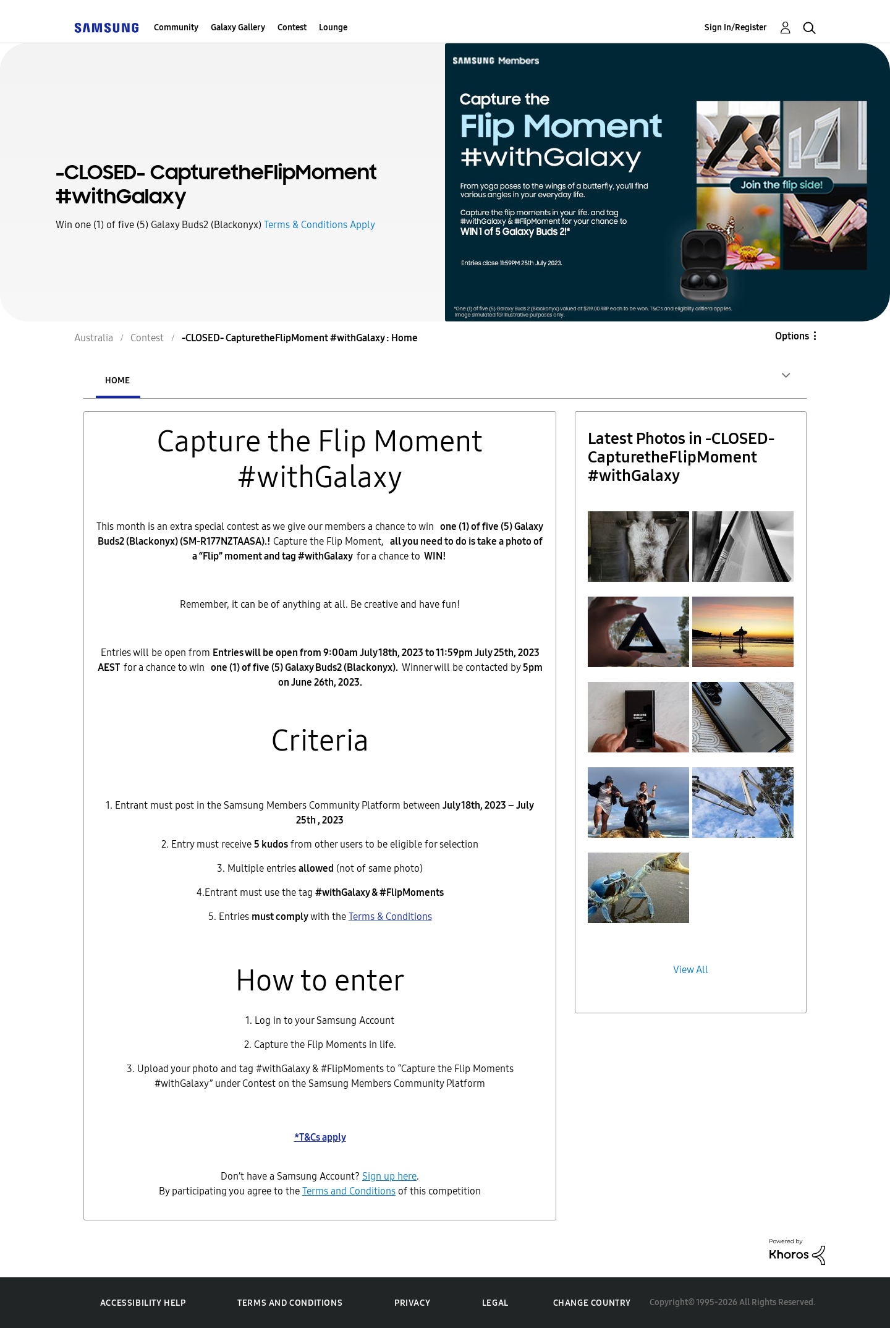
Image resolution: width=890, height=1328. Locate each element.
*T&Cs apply (320, 1137)
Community (176, 27)
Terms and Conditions (289, 1303)
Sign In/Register (736, 27)
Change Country (592, 1303)
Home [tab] (117, 380)
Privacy (412, 1303)
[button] (638, 546)
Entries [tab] (191, 380)
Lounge (333, 27)
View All (690, 970)
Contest (292, 27)
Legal (495, 1303)
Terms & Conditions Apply (319, 225)
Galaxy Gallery (238, 27)
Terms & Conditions (390, 916)
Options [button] (792, 336)
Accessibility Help (143, 1303)
